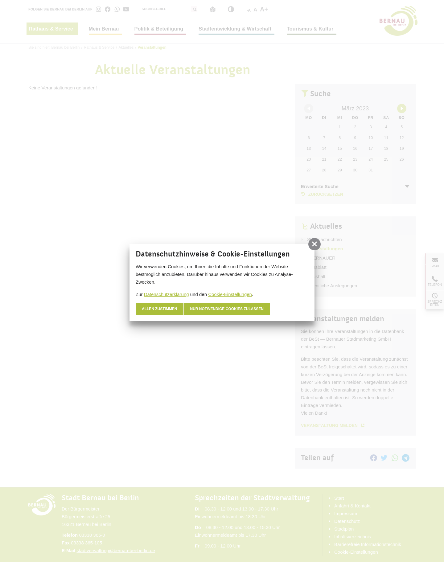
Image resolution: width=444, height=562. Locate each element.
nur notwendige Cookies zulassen (227, 309)
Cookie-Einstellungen (230, 294)
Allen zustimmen (159, 309)
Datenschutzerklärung (166, 294)
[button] (314, 244)
